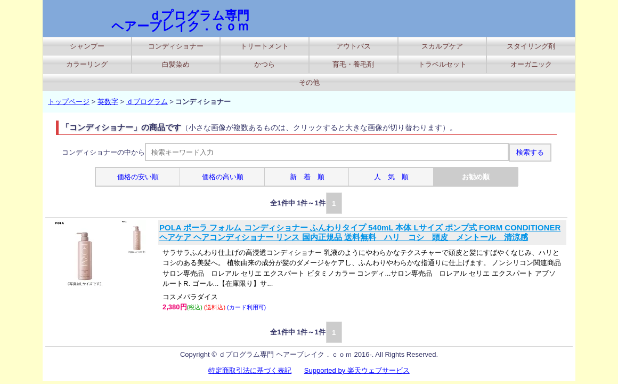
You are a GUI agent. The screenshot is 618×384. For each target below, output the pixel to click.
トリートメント (264, 46)
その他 (309, 82)
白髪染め (176, 64)
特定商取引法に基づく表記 (249, 370)
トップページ (69, 102)
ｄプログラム (147, 102)
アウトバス (353, 46)
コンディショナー (176, 46)
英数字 (107, 102)
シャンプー (87, 46)
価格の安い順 (138, 177)
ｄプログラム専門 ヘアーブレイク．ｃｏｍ (180, 21)
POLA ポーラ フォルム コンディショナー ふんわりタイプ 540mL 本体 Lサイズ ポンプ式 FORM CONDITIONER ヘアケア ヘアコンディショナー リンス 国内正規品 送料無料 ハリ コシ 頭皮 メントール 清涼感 (359, 232)
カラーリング (87, 64)
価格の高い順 (222, 177)
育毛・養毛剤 (353, 64)
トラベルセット (442, 64)
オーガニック (531, 64)
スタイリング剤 (531, 46)
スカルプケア (442, 46)
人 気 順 (391, 177)
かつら (264, 64)
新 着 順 (307, 177)
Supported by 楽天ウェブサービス (357, 370)
